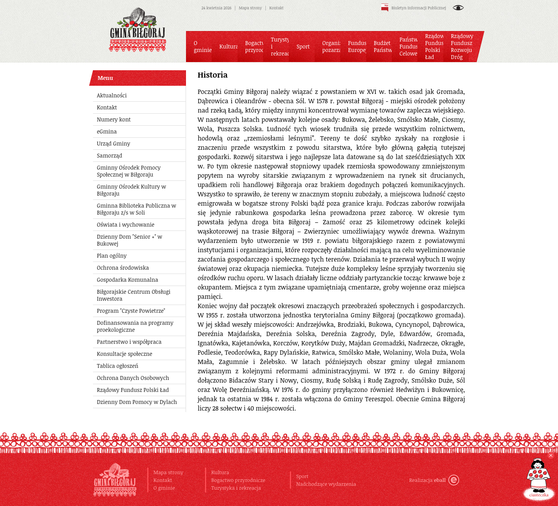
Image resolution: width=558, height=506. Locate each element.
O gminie (164, 487)
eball (446, 480)
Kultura (220, 472)
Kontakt (276, 7)
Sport (302, 476)
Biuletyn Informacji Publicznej (413, 7)
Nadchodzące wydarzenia (326, 483)
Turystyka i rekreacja (236, 487)
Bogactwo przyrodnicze (238, 480)
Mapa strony (250, 7)
